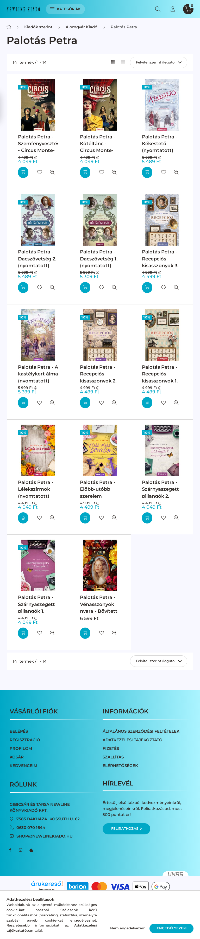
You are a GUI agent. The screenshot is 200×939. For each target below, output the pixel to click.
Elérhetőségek (120, 765)
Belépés (19, 731)
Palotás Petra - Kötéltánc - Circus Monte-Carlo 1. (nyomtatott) (97, 150)
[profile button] (172, 9)
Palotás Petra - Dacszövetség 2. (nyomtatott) (37, 258)
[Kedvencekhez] (39, 172)
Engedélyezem (171, 928)
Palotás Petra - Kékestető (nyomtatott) (159, 143)
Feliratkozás (126, 828)
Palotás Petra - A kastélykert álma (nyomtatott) (38, 374)
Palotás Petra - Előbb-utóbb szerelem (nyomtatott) (97, 493)
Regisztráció (25, 739)
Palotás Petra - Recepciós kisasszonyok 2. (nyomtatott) (98, 377)
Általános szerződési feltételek (141, 731)
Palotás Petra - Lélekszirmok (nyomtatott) (35, 489)
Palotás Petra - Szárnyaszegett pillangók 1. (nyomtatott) (36, 608)
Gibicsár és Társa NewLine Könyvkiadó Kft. (40, 807)
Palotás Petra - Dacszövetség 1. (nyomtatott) (98, 258)
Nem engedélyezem (128, 928)
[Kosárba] (23, 172)
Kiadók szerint (38, 26)
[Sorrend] (158, 62)
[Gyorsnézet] (52, 172)
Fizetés (111, 748)
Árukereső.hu (46, 889)
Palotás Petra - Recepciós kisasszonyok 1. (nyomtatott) (160, 377)
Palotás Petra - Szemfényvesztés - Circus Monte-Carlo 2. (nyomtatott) (38, 150)
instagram (20, 850)
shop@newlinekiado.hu (44, 836)
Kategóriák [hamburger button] (65, 9)
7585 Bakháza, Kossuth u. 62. (48, 818)
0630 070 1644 (30, 827)
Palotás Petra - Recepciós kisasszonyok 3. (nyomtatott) (160, 262)
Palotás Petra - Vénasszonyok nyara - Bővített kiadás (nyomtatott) (98, 611)
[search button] (158, 9)
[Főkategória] (9, 27)
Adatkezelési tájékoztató (132, 739)
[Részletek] (147, 402)
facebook (10, 850)
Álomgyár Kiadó (81, 26)
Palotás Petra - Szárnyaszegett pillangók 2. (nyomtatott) (160, 493)
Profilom (21, 748)
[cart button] (188, 9)
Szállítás (113, 757)
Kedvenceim (23, 765)
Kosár (17, 757)
